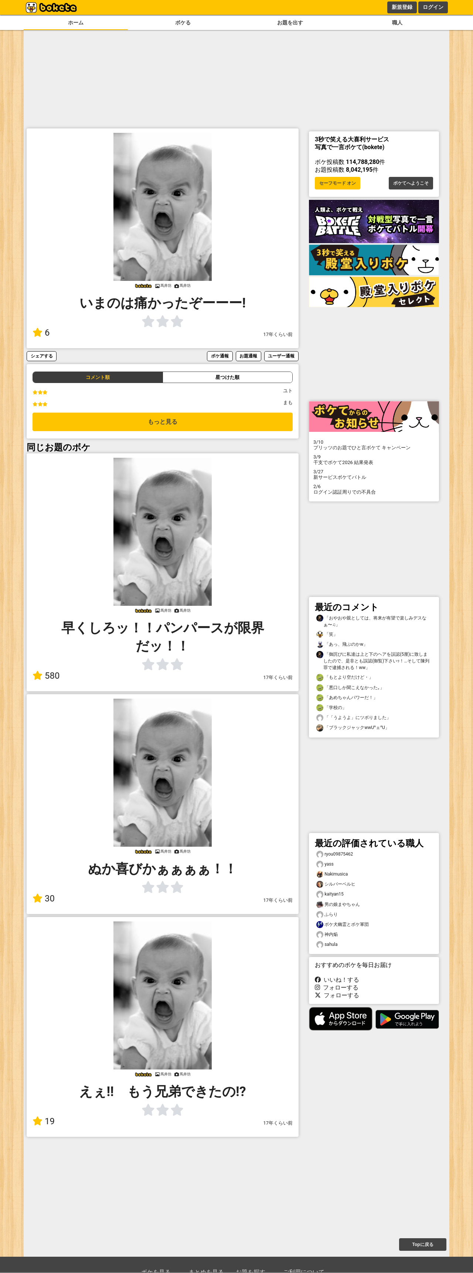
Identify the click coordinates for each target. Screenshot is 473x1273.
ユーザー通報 (281, 355)
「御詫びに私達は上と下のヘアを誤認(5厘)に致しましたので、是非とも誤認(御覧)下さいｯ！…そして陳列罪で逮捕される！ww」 (372, 660)
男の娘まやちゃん (338, 904)
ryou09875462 (334, 854)
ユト (288, 390)
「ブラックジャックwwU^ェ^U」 (352, 727)
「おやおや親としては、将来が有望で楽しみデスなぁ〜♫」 (371, 621)
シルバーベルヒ (335, 884)
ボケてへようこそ (411, 183)
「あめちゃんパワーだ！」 (347, 697)
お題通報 (248, 355)
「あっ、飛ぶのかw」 (342, 644)
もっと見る (162, 422)
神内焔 (327, 934)
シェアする (42, 355)
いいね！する (337, 979)
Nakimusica (332, 874)
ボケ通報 (220, 355)
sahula (327, 944)
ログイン (433, 7)
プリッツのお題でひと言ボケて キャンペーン (374, 444)
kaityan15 (330, 894)
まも (288, 402)
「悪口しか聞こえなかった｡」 (350, 687)
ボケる (183, 23)
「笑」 (327, 634)
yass (325, 864)
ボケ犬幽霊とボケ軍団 (342, 924)
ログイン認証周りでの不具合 (374, 489)
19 (44, 1121)
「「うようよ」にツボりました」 (353, 717)
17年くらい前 (278, 334)
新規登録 (402, 7)
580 (46, 676)
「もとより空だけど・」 (344, 677)
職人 (397, 23)
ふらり (327, 914)
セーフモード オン (337, 183)
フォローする (336, 987)
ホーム (76, 23)
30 (44, 898)
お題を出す (290, 23)
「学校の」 (331, 707)
